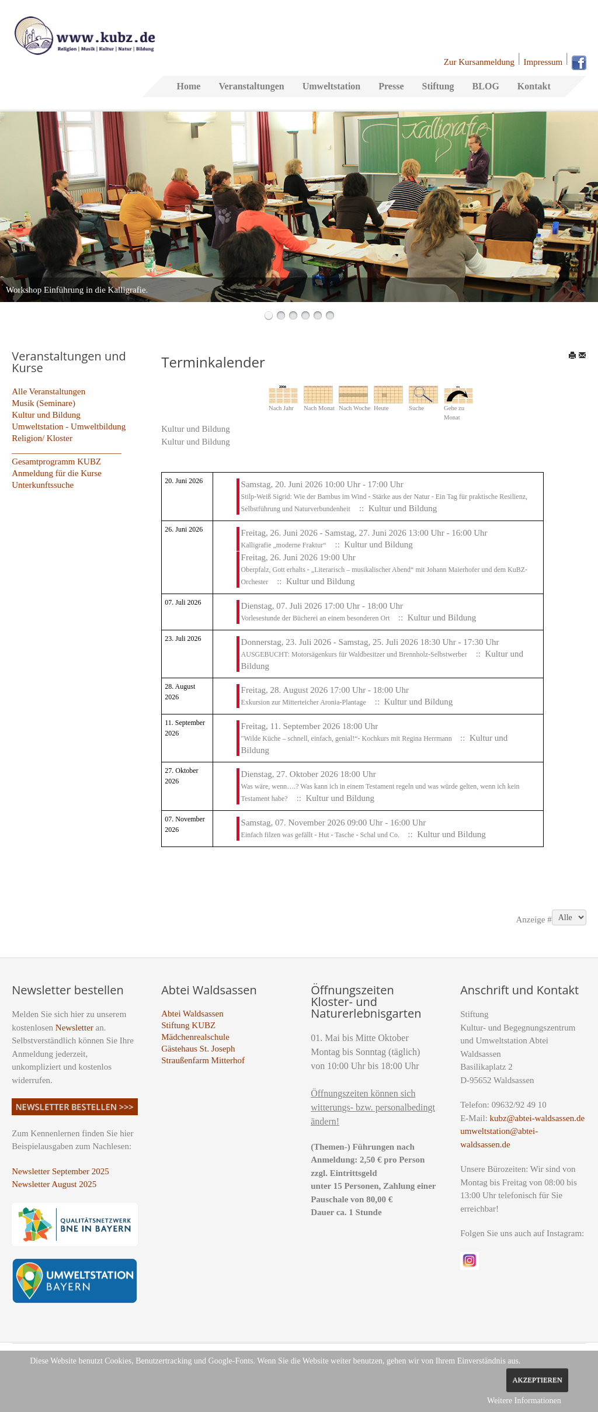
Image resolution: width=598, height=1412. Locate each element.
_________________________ (66, 450)
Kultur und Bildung (46, 414)
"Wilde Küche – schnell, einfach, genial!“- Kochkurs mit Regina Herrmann (347, 738)
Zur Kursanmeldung (479, 62)
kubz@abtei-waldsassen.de (537, 1118)
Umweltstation (332, 86)
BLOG (485, 86)
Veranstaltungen (251, 86)
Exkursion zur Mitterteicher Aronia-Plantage (303, 702)
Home (189, 86)
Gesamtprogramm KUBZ (56, 461)
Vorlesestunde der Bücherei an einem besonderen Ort (316, 618)
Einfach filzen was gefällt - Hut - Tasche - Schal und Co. (321, 835)
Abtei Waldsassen (192, 1013)
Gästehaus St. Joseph (198, 1048)
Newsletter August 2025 (54, 1184)
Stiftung (438, 86)
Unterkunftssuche (43, 485)
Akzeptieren (537, 1380)
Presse (391, 86)
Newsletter (74, 1027)
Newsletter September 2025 (60, 1171)
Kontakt (534, 86)
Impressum (543, 62)
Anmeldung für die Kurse (57, 473)
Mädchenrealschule (195, 1037)
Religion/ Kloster (42, 438)
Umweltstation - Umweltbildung (69, 426)
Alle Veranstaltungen (48, 391)
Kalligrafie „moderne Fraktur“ (283, 545)
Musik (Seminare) (43, 403)
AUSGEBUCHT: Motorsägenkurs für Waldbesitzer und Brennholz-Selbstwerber (354, 654)
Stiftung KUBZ (188, 1025)
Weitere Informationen (524, 1400)
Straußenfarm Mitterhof (203, 1060)
